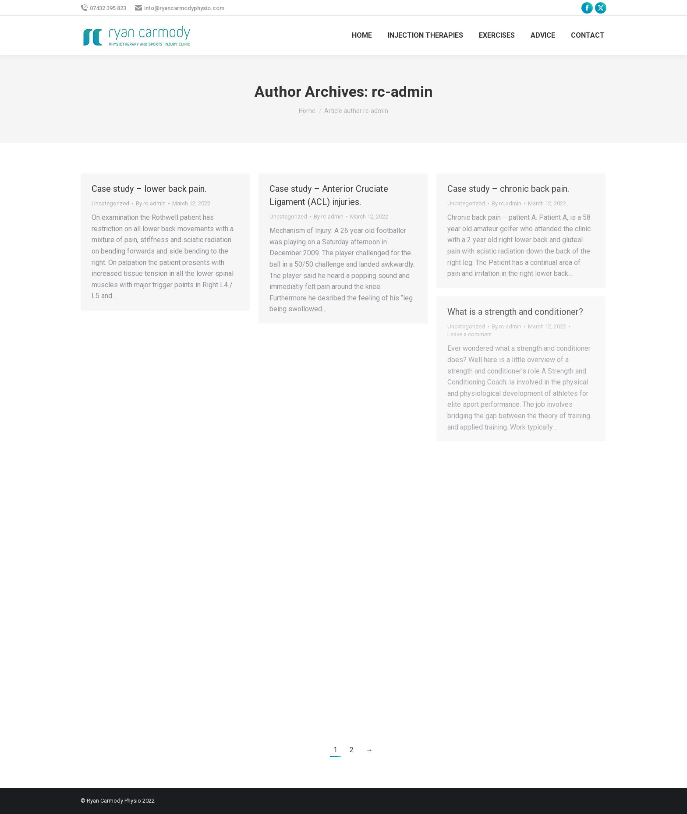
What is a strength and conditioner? (515, 312)
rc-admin (402, 91)
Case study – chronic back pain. (508, 188)
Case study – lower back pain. (149, 188)
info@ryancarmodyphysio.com (179, 8)
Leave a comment (469, 334)
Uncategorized (110, 203)
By (151, 203)
